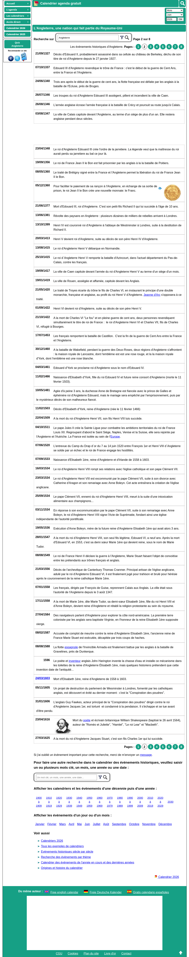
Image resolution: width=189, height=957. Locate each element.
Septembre (119, 824)
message (146, 754)
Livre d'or (110, 953)
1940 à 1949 (79, 801)
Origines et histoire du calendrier (62, 867)
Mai (79, 824)
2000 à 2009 (140, 801)
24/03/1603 (42, 678)
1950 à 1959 (89, 801)
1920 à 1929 (59, 801)
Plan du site (91, 953)
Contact (126, 953)
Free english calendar (64, 892)
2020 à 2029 (160, 801)
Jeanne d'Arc (152, 294)
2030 (170, 801)
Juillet (96, 824)
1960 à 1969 (100, 801)
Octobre (134, 824)
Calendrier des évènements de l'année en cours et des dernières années (87, 862)
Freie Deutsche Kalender (106, 892)
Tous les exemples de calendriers (62, 846)
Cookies (73, 953)
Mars (62, 824)
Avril (71, 824)
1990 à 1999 (130, 801)
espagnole (71, 647)
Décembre (165, 824)
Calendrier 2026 (167, 876)
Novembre (149, 824)
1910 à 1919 (49, 801)
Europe (115, 436)
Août (106, 824)
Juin (87, 824)
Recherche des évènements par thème (66, 857)
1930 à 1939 (69, 801)
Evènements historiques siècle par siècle (67, 851)
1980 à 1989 (120, 801)
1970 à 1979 (110, 801)
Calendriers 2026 (52, 840)
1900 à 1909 (39, 801)
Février (51, 824)
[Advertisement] (98, 15)
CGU (59, 953)
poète (86, 720)
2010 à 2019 (150, 801)
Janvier (40, 824)
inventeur (75, 660)
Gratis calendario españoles (151, 892)
